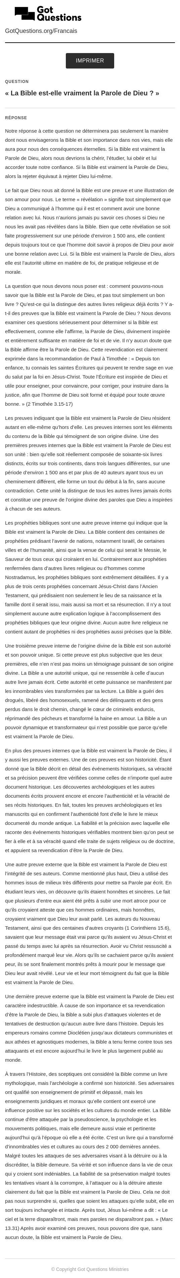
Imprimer (90, 60)
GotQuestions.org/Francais (41, 31)
